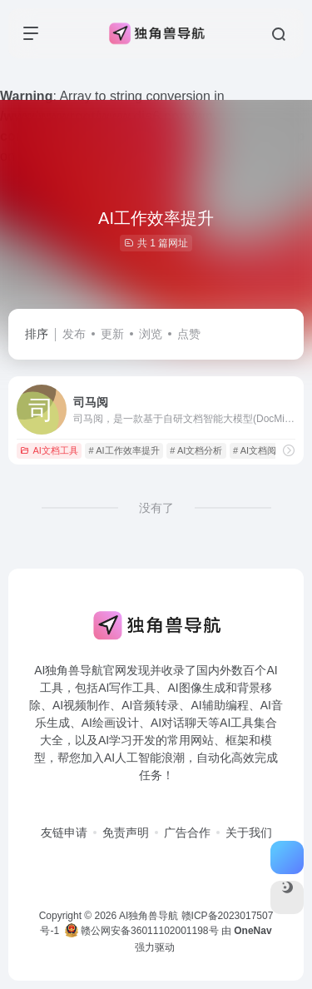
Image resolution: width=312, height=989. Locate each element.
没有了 (156, 507)
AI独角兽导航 (148, 916)
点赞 (189, 333)
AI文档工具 (48, 450)
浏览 (150, 333)
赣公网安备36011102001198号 (142, 931)
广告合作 (187, 832)
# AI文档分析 (196, 450)
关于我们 (248, 832)
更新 (112, 333)
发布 (74, 333)
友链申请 (64, 832)
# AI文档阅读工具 (268, 450)
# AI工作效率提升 (124, 450)
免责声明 (125, 832)
